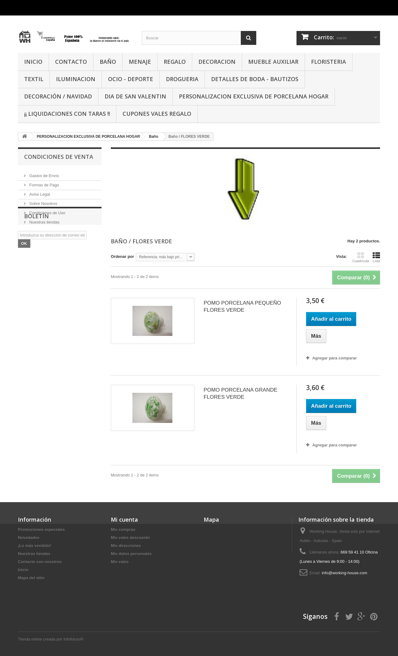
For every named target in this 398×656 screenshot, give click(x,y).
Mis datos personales (131, 553)
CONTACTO (71, 61)
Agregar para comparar (334, 358)
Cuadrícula (361, 257)
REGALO (175, 61)
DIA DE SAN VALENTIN (135, 96)
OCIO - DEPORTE (130, 79)
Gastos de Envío (43, 173)
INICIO (33, 61)
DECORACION (217, 61)
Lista (376, 257)
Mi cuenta (124, 519)
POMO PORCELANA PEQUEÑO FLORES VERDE (242, 306)
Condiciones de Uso (46, 210)
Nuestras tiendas (43, 219)
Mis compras (123, 529)
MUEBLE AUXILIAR (273, 61)
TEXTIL (33, 79)
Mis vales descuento (130, 537)
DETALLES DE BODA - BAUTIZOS (254, 79)
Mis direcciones (126, 545)
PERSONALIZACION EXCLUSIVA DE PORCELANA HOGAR (253, 96)
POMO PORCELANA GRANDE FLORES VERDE (240, 393)
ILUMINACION (75, 79)
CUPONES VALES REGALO (157, 113)
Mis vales (120, 561)
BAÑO (108, 61)
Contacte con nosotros (40, 561)
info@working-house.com (344, 573)
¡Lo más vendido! (34, 545)
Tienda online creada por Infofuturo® (50, 639)
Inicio (23, 569)
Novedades (28, 537)
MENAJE (140, 61)
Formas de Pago (43, 182)
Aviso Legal (39, 191)
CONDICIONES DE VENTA (58, 156)
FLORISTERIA (328, 61)
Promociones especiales (41, 529)
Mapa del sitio (31, 578)
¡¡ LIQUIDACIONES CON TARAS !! (67, 113)
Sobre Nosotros (42, 201)
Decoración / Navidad (58, 96)
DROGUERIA (182, 79)
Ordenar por (122, 256)
